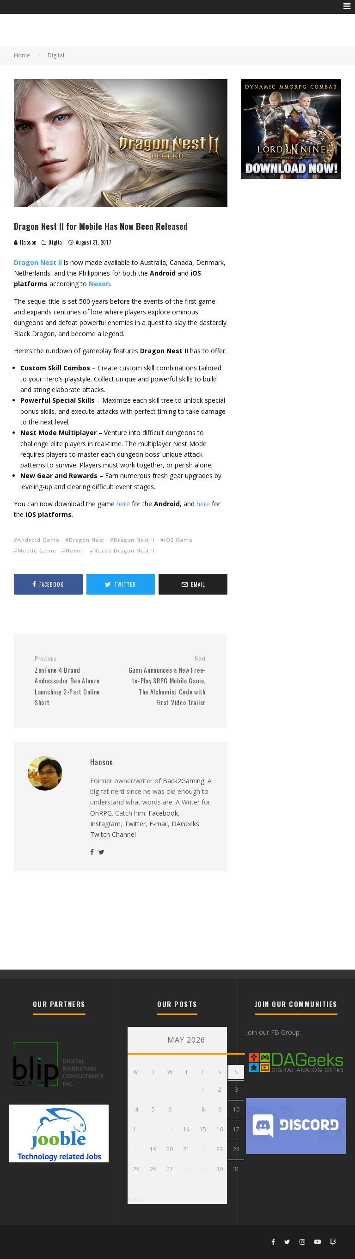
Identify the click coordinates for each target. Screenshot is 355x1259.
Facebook (163, 813)
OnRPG (101, 813)
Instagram (105, 823)
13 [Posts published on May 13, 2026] (169, 1129)
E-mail (158, 823)
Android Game (39, 539)
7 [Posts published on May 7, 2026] (186, 1109)
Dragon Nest (86, 539)
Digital (56, 242)
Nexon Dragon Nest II (124, 550)
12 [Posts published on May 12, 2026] (153, 1129)
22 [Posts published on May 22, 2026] (203, 1149)
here (123, 503)
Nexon (75, 550)
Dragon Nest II (134, 539)
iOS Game (178, 539)
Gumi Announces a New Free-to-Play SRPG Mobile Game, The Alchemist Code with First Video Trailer (166, 681)
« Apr (135, 1198)
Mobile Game (37, 550)
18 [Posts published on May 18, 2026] (136, 1149)
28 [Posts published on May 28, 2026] (186, 1169)
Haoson (25, 242)
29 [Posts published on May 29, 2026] (203, 1169)
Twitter (135, 823)
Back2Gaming (183, 780)
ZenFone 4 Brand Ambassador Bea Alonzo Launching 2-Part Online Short (74, 681)
